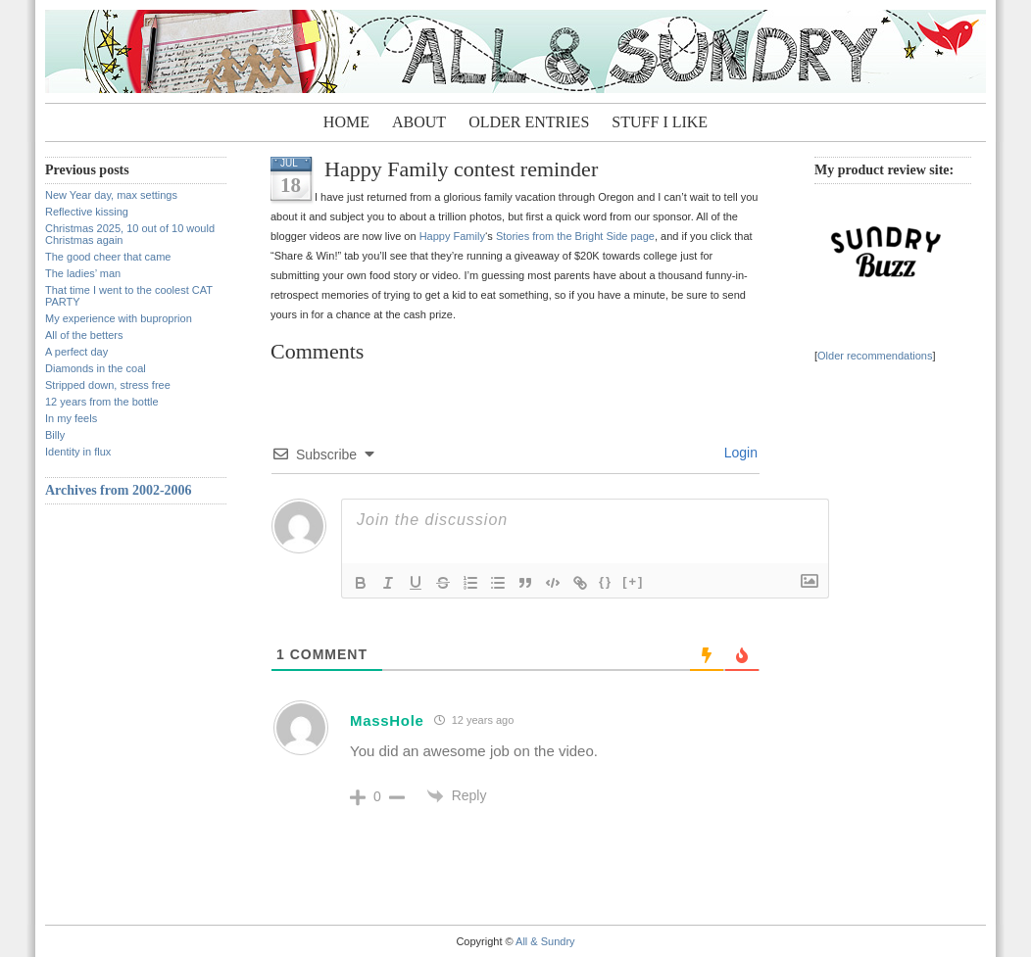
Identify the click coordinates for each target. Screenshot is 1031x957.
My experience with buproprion (118, 318)
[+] (633, 581)
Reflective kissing (86, 211)
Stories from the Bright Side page (575, 236)
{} (606, 581)
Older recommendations (874, 355)
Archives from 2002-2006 (118, 490)
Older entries (528, 122)
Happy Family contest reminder (461, 169)
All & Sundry (545, 941)
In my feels (71, 418)
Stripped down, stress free (108, 385)
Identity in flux (78, 451)
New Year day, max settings (111, 195)
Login (739, 452)
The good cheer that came (108, 257)
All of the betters (84, 335)
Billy (55, 435)
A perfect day (76, 352)
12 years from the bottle (102, 401)
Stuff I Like (660, 122)
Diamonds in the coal (95, 368)
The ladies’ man (83, 273)
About (419, 122)
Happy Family (452, 236)
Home (346, 122)
